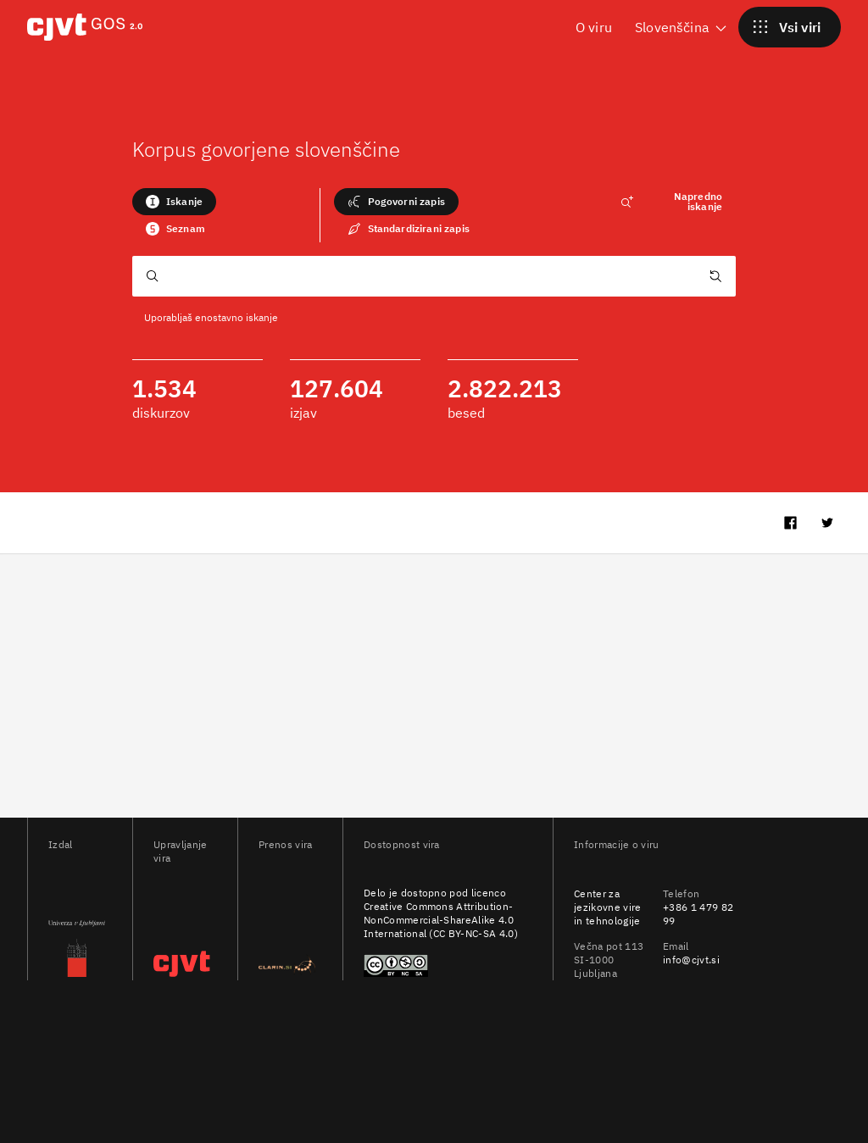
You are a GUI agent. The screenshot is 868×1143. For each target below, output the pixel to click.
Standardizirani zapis (409, 229)
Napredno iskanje (671, 201)
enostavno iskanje (236, 317)
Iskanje (174, 201)
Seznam (175, 229)
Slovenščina (682, 27)
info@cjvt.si (691, 959)
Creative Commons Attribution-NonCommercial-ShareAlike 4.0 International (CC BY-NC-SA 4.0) (441, 920)
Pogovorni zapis (396, 201)
